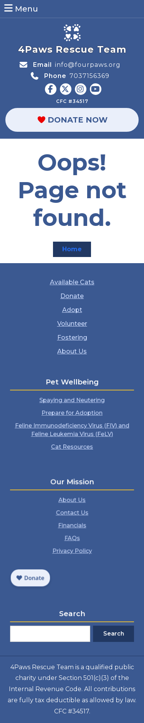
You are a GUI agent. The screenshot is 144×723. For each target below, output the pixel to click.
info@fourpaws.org (88, 64)
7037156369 (89, 76)
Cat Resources (72, 438)
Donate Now (85, 120)
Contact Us (72, 517)
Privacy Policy (71, 545)
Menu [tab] (20, 8)
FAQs (72, 536)
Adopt (72, 309)
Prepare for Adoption (72, 412)
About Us (72, 350)
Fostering (71, 337)
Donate (72, 296)
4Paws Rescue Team (72, 49)
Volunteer (71, 323)
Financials (72, 526)
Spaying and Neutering (72, 403)
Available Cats (72, 283)
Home (76, 250)
